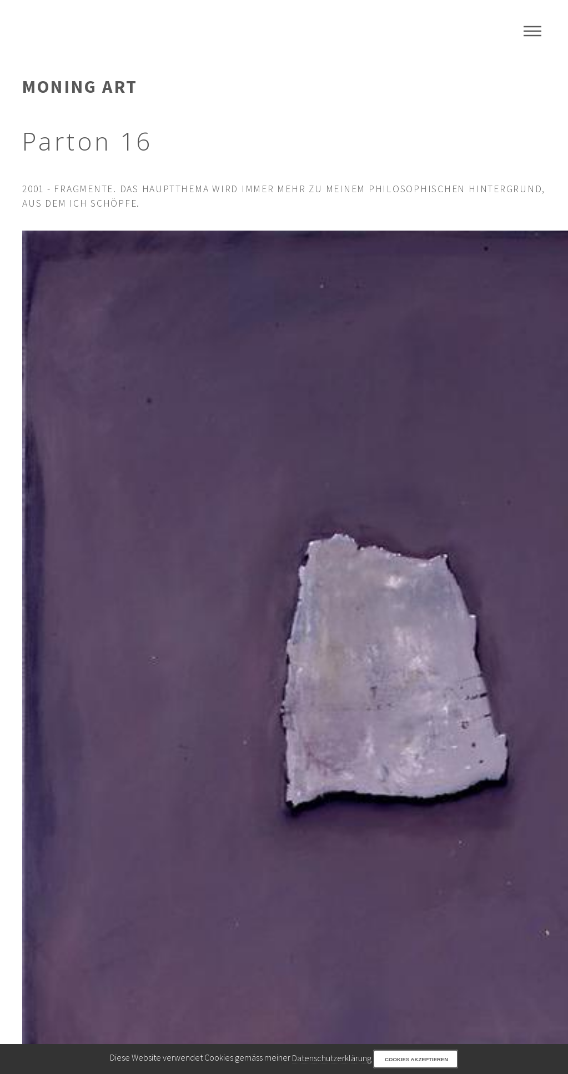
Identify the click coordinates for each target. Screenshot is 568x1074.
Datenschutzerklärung (331, 1057)
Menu (532, 31)
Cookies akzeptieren (416, 1059)
